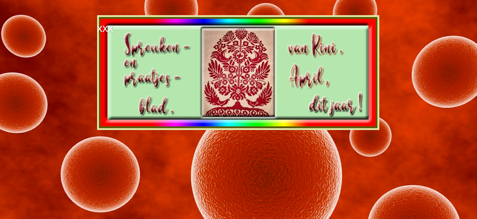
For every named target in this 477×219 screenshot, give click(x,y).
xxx (105, 28)
